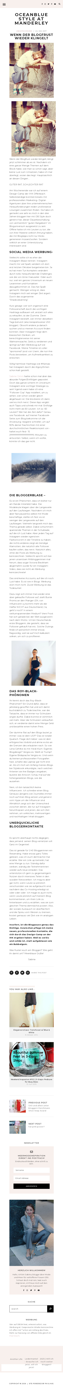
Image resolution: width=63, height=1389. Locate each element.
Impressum (14, 1336)
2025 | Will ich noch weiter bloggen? (46, 1362)
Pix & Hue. (49, 1384)
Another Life (16, 1359)
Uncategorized (24, 31)
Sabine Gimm (16, 376)
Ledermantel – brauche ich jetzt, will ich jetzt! (31, 1363)
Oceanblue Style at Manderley (31, 19)
